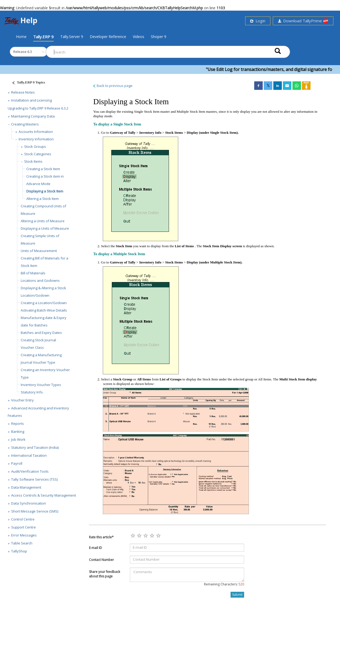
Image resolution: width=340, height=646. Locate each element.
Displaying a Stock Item (44, 191)
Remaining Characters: (224, 584)
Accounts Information (36, 131)
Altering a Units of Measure (43, 221)
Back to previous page (112, 85)
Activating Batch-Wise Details (44, 310)
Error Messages (24, 535)
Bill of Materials (33, 273)
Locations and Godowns (40, 280)
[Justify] (27, 83)
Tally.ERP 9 (43, 36)
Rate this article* (101, 537)
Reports (17, 423)
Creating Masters (25, 124)
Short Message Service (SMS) (34, 511)
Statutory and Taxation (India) (35, 447)
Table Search (21, 543)
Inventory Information (36, 139)
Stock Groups (35, 146)
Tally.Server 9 (71, 36)
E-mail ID (95, 548)
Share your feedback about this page (104, 573)
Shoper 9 (158, 36)
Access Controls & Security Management (43, 495)
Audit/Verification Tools (30, 471)
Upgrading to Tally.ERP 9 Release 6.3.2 (38, 108)
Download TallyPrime (303, 21)
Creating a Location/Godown (44, 302)
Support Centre (23, 527)
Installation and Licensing (31, 100)
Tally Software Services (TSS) (34, 479)
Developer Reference (108, 36)
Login (257, 20)
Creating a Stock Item (43, 168)
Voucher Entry (22, 400)
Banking (17, 431)
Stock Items (33, 161)
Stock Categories (37, 154)
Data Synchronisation (28, 503)
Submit (237, 594)
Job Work (18, 439)
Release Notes (23, 92)
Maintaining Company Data (33, 116)
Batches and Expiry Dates (41, 332)
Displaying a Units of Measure (45, 228)
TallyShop (19, 551)
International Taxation (29, 455)
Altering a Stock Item (42, 198)
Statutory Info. (32, 392)
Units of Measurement (39, 250)
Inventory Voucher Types (41, 384)
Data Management (26, 487)
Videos (138, 36)
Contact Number (101, 559)
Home (21, 36)
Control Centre (23, 519)
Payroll (16, 463)
